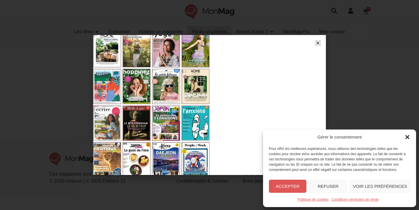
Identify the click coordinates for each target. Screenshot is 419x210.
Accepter (288, 186)
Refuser (328, 186)
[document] (209, 105)
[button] (407, 137)
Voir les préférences (380, 186)
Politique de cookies (313, 199)
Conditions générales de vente (355, 199)
